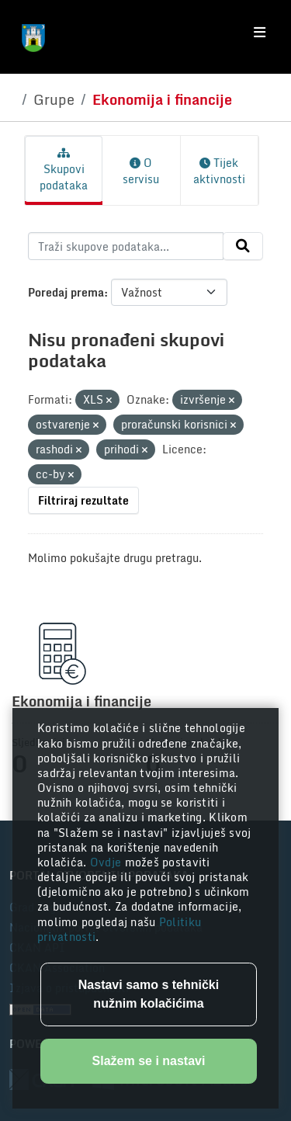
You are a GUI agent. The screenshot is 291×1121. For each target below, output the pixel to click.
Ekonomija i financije (162, 99)
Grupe (53, 99)
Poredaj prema (66, 292)
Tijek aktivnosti (219, 171)
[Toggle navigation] (259, 32)
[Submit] (243, 246)
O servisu (141, 171)
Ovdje (107, 862)
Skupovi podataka (64, 171)
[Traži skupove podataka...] (125, 246)
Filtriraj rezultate (83, 500)
